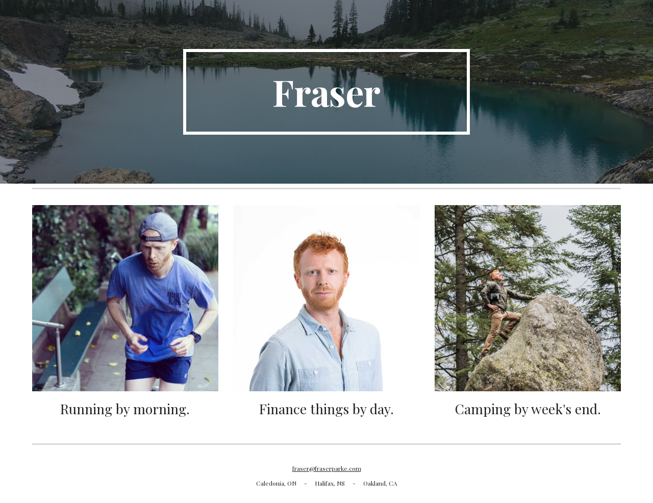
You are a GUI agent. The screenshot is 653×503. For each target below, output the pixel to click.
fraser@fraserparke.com (326, 468)
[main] (326, 92)
